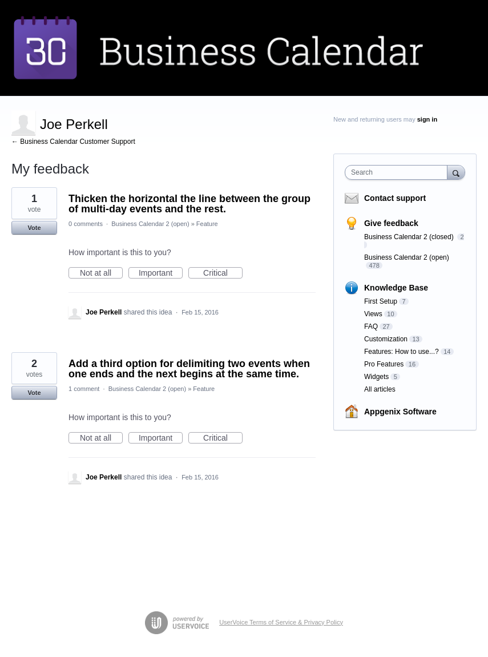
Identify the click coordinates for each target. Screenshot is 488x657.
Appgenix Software (400, 411)
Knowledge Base (396, 287)
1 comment (83, 388)
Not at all (101, 273)
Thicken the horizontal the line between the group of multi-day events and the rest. (189, 204)
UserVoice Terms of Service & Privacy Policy (281, 622)
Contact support (395, 198)
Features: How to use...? (401, 352)
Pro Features (384, 364)
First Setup (380, 301)
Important (161, 273)
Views (373, 314)
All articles (380, 389)
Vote (34, 227)
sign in (427, 119)
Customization (386, 339)
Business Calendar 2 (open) (150, 223)
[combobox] (398, 172)
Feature (207, 223)
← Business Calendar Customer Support (73, 142)
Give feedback (391, 223)
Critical (223, 273)
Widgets (376, 377)
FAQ (371, 326)
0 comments (85, 223)
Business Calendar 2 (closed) (409, 237)
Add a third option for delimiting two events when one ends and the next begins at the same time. (189, 369)
